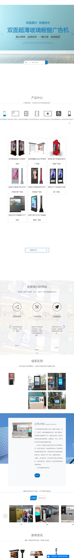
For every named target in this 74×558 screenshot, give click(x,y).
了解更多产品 (33, 254)
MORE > (37, 475)
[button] (72, 34)
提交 (47, 62)
